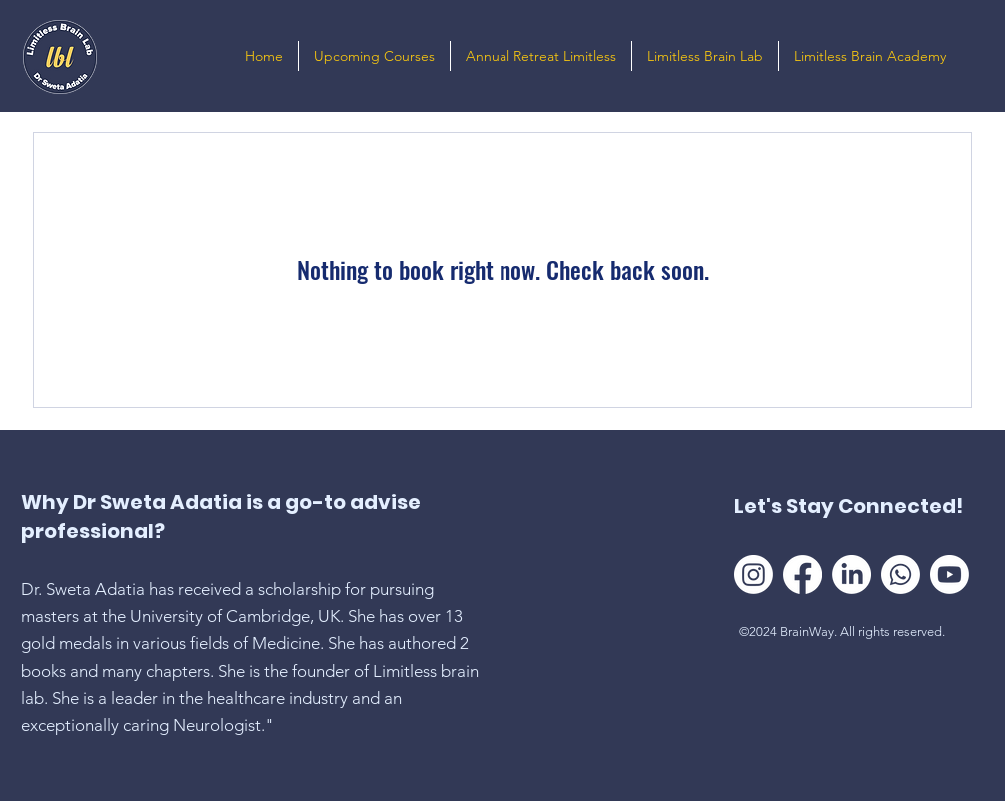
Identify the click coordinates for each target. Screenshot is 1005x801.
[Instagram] (753, 574)
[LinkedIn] (851, 574)
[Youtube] (949, 574)
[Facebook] (802, 574)
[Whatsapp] (900, 574)
